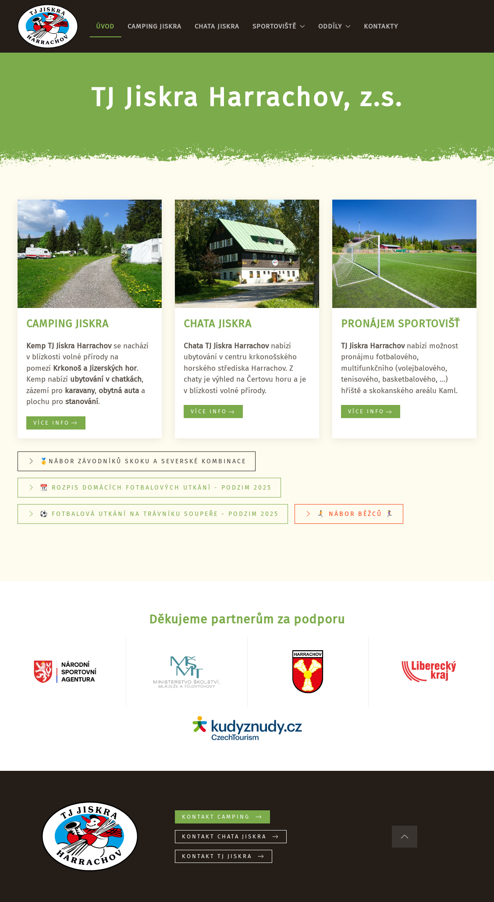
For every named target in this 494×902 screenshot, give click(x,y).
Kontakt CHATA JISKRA (231, 836)
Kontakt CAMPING (222, 817)
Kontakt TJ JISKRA (223, 856)
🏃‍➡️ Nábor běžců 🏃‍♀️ (349, 513)
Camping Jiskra (154, 26)
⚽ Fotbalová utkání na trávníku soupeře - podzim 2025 (153, 513)
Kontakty (381, 26)
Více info (55, 423)
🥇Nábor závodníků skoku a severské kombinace (136, 461)
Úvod (105, 26)
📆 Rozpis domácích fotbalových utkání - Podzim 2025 (149, 487)
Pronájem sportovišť (400, 324)
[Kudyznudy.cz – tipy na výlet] (247, 727)
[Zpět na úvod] (48, 26)
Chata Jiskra (217, 26)
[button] (404, 837)
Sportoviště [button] (278, 26)
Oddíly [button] (334, 26)
